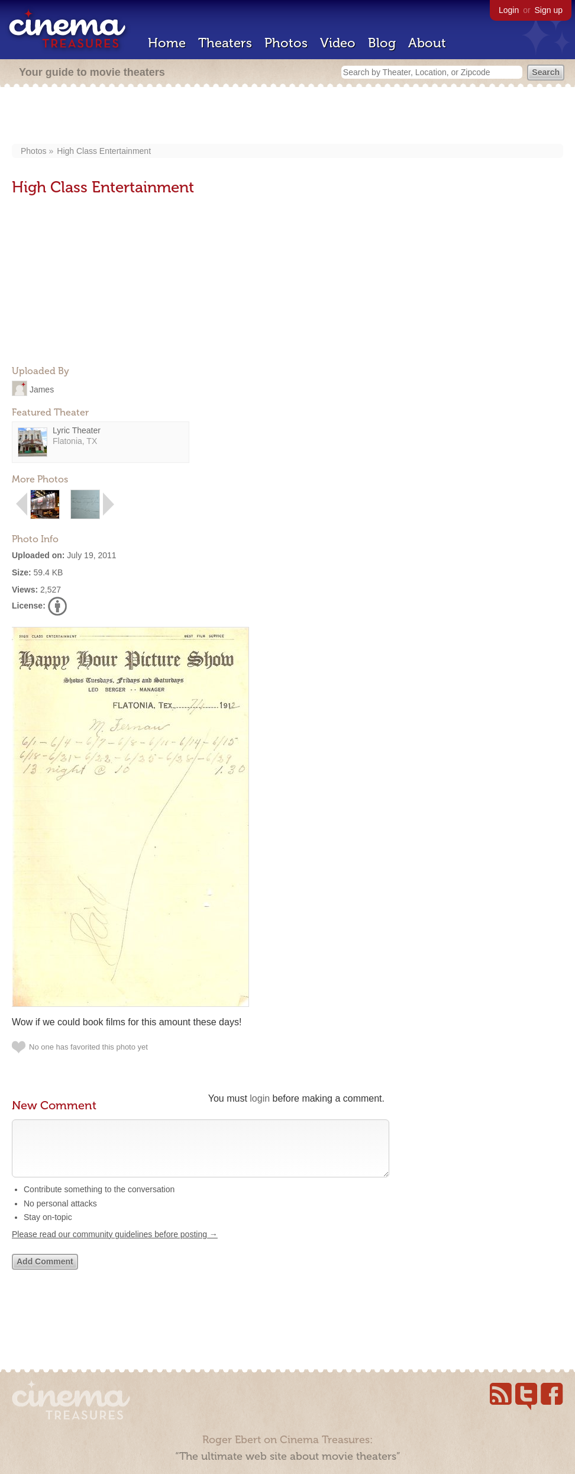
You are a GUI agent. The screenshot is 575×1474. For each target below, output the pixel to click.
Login (509, 10)
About (427, 43)
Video (338, 43)
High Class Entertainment (104, 151)
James (42, 389)
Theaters (225, 43)
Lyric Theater (77, 430)
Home (167, 43)
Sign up (549, 10)
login (260, 1098)
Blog (382, 43)
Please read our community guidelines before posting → (115, 1246)
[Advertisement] (288, 116)
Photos (286, 43)
